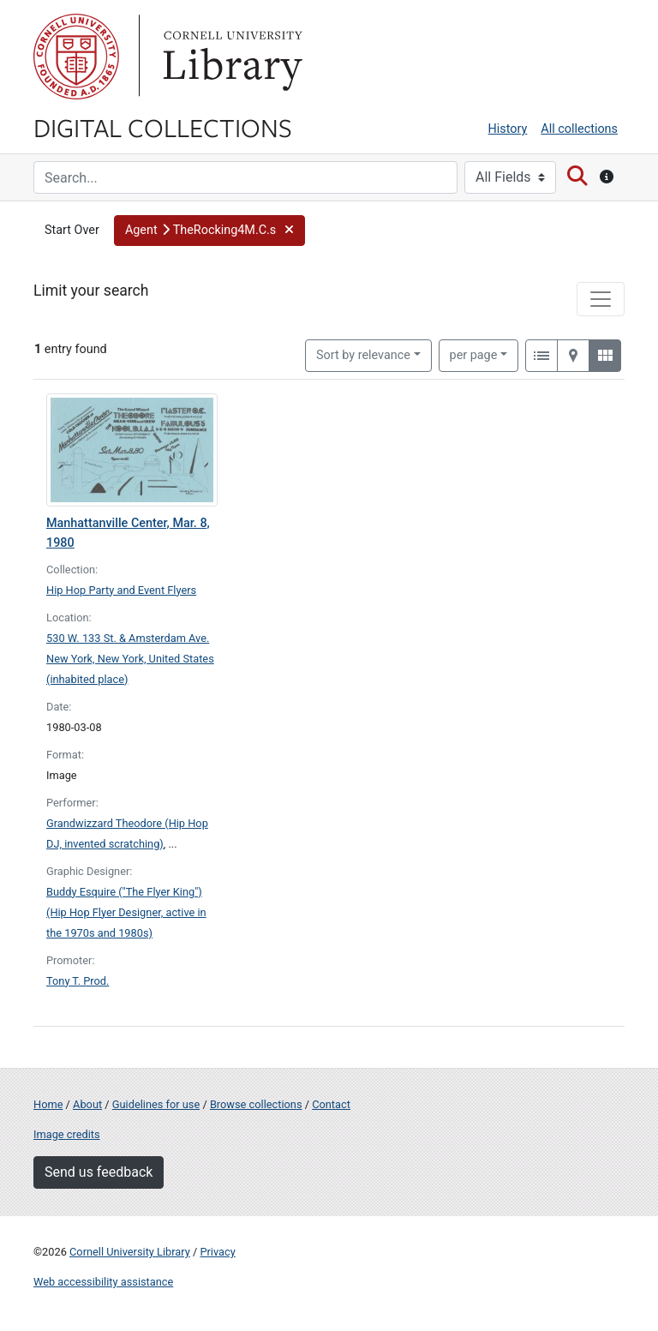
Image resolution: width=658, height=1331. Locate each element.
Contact (331, 1104)
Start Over (72, 230)
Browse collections (256, 1104)
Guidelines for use (156, 1104)
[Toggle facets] (601, 299)
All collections (579, 129)
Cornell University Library (129, 1251)
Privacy (217, 1251)
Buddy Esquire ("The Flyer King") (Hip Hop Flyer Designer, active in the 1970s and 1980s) (126, 912)
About (87, 1104)
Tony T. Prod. (77, 980)
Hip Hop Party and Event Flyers (121, 590)
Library (230, 56)
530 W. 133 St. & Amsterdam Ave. (127, 638)
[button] (209, 230)
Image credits (66, 1134)
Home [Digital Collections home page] (48, 1104)
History (508, 129)
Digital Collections (162, 127)
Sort (363, 355)
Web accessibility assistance (103, 1281)
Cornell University (76, 56)
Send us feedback (99, 1172)
